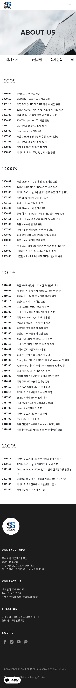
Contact (42, 677)
